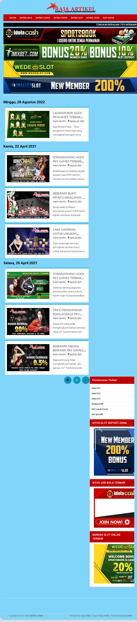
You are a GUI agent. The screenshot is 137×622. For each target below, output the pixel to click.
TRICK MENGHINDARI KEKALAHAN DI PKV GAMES (67, 314)
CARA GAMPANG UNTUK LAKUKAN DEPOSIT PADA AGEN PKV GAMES (67, 236)
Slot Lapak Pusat (100, 409)
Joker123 (96, 388)
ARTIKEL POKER (60, 17)
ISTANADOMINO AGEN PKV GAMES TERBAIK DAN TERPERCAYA (68, 161)
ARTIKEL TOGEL (92, 17)
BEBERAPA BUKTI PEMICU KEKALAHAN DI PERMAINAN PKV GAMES (69, 199)
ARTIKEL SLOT (77, 17)
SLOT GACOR (108, 17)
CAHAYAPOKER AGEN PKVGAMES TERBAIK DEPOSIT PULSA (67, 117)
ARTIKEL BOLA (26, 17)
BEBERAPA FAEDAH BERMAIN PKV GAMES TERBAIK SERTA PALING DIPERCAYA (68, 352)
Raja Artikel (86, 616)
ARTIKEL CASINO (43, 17)
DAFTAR (12, 17)
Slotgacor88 (97, 403)
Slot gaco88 (97, 414)
